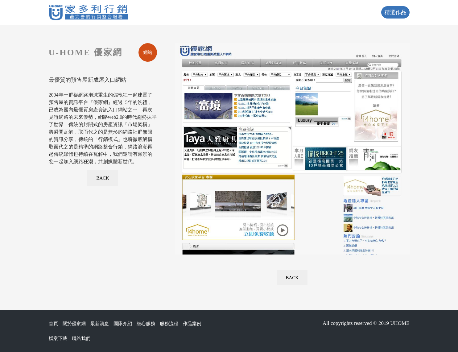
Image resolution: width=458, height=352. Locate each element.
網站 (147, 52)
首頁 (53, 323)
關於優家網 (74, 323)
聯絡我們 (81, 338)
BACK (102, 178)
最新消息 (99, 323)
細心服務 (146, 323)
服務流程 (169, 323)
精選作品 (395, 12)
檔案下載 (58, 338)
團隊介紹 (122, 323)
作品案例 (192, 323)
